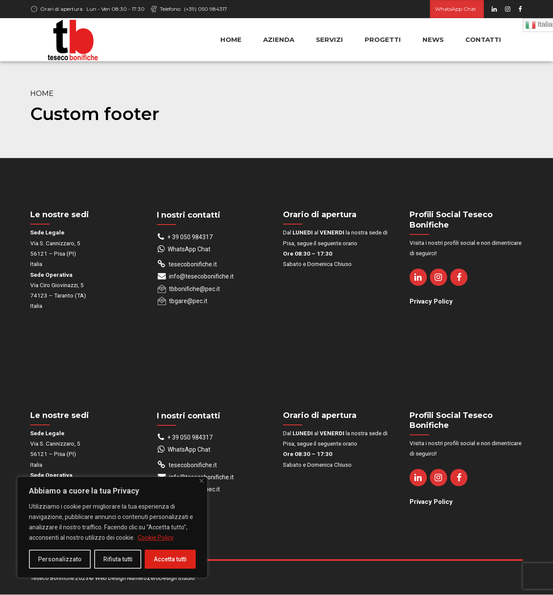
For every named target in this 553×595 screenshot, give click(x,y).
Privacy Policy (431, 302)
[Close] (201, 481)
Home (42, 93)
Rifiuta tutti (118, 559)
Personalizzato (60, 559)
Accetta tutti (170, 559)
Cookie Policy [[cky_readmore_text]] (156, 537)
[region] (112, 527)
